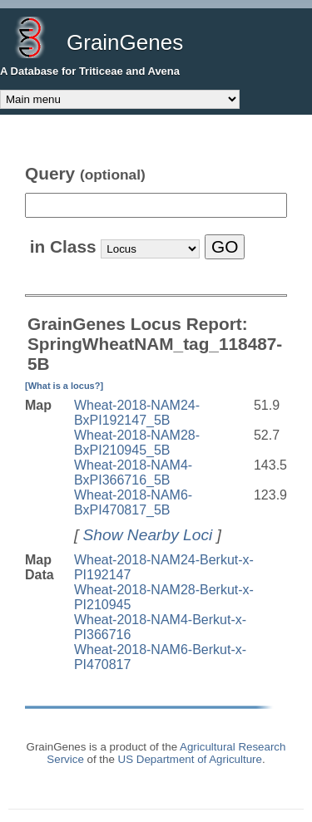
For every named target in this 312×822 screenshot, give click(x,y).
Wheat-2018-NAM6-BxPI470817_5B (133, 502)
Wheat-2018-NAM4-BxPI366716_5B (133, 472)
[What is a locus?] (64, 386)
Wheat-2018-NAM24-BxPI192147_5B (137, 412)
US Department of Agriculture (190, 759)
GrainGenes (125, 42)
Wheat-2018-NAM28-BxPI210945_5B (137, 442)
